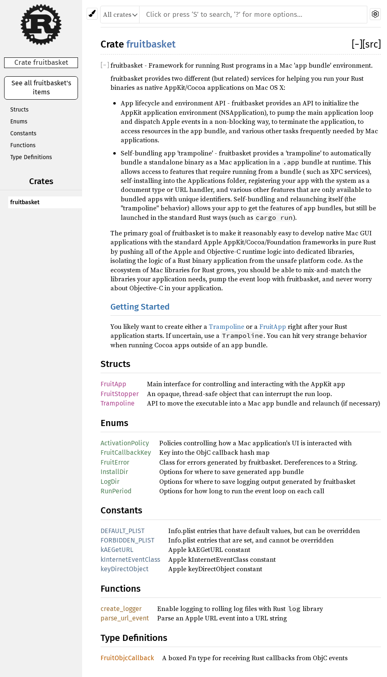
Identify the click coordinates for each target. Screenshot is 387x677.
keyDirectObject (125, 569)
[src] (371, 44)
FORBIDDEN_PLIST (127, 540)
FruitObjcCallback (127, 658)
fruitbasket (24, 202)
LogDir (110, 482)
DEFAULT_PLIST (122, 531)
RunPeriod (116, 491)
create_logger (121, 609)
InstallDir (114, 472)
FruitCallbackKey (126, 452)
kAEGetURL (117, 550)
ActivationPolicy (125, 443)
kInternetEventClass (130, 559)
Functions (23, 145)
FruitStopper (120, 394)
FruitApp (272, 326)
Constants (23, 133)
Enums (18, 121)
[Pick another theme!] (92, 14)
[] (357, 44)
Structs (19, 109)
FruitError (115, 462)
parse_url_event (125, 618)
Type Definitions (31, 157)
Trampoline (226, 326)
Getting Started (139, 307)
